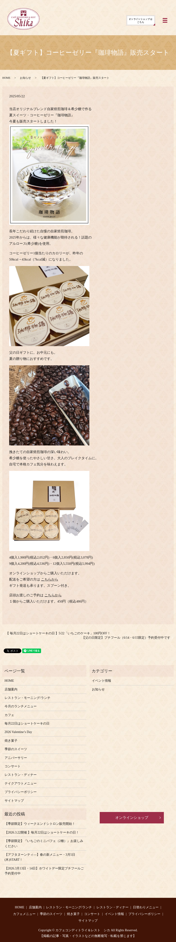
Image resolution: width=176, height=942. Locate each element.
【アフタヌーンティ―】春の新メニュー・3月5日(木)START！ (40, 857)
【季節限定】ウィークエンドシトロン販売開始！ (40, 823)
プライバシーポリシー (21, 792)
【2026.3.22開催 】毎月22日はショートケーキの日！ (42, 832)
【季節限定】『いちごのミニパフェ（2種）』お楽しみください (44, 843)
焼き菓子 (11, 740)
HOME (6, 77)
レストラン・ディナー (21, 774)
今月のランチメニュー (21, 706)
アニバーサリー (16, 758)
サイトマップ (14, 800)
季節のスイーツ (16, 749)
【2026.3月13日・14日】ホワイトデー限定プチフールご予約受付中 (44, 871)
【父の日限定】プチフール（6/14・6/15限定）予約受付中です (126, 637)
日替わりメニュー (146, 907)
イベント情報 (101, 680)
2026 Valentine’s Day (18, 732)
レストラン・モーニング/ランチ (27, 698)
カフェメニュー (24, 914)
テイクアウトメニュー (21, 783)
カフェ (9, 715)
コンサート (13, 766)
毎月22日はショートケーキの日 (27, 723)
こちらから (49, 579)
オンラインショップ (131, 818)
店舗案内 (11, 689)
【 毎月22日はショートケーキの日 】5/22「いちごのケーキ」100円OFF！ (58, 633)
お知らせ (25, 77)
